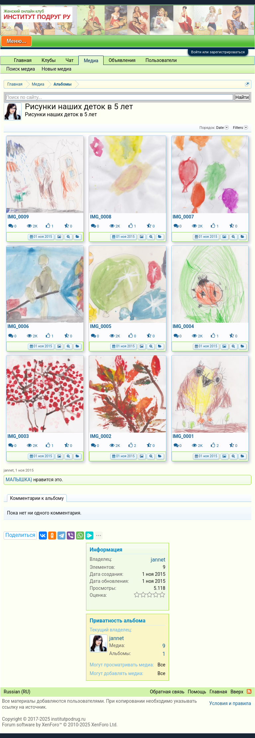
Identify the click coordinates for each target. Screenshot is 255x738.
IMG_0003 (18, 436)
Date (222, 127)
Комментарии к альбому (37, 498)
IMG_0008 (100, 216)
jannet (9, 470)
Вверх (236, 691)
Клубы (48, 60)
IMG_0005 (100, 326)
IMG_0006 (18, 326)
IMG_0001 (183, 436)
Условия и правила (230, 703)
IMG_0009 (18, 216)
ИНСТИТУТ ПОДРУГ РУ (37, 17)
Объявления (122, 60)
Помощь (197, 691)
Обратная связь (167, 691)
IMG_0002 (100, 436)
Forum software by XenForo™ (60, 724)
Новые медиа (56, 69)
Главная (23, 60)
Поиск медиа (20, 69)
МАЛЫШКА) (19, 479)
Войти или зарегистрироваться (218, 52)
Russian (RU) (17, 691)
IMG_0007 (183, 216)
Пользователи (161, 60)
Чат (70, 60)
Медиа (91, 60)
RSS (249, 691)
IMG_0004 (183, 326)
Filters (240, 127)
